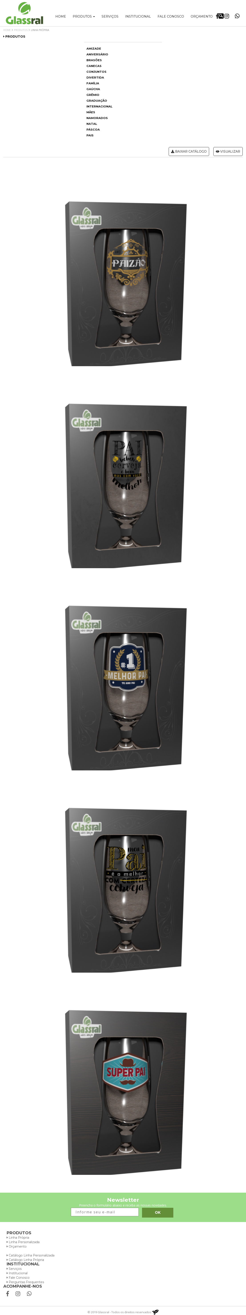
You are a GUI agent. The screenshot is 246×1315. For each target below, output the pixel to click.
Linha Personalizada (23, 1242)
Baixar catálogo (189, 151)
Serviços (110, 16)
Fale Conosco (18, 1278)
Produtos (84, 16)
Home (60, 16)
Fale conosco (171, 16)
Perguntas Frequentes (25, 1282)
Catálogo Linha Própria (25, 1260)
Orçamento (202, 16)
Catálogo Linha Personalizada (30, 1255)
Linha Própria (18, 1238)
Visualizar (228, 151)
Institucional (138, 16)
